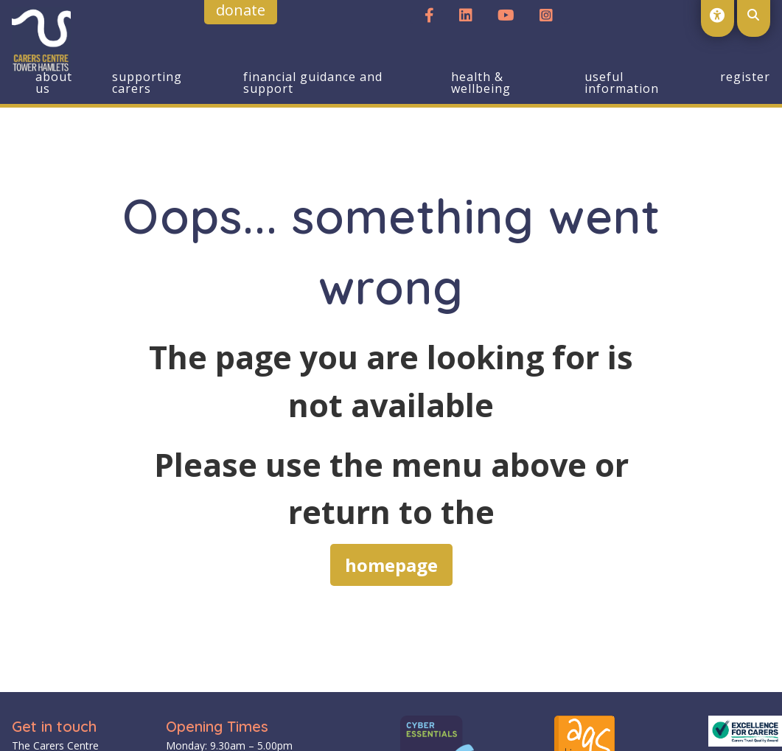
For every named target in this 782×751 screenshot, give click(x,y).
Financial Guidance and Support (313, 82)
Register (745, 77)
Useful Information (621, 82)
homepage (391, 565)
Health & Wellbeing (481, 82)
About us (53, 82)
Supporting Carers (147, 82)
